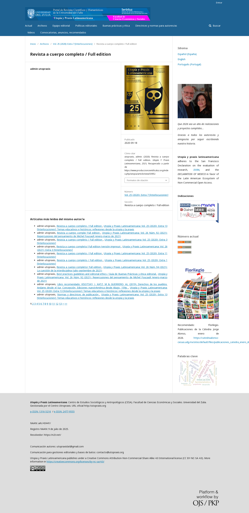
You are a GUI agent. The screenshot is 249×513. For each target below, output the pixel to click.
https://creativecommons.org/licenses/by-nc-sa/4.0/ (75, 461)
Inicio (33, 43)
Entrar (219, 2)
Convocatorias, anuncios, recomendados (63, 32)
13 (60, 303)
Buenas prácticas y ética (116, 25)
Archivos (42, 25)
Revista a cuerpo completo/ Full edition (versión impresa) (88, 246)
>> (65, 303)
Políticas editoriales (86, 25)
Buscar (216, 25)
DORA (196, 169)
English (181, 59)
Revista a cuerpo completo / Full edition (79, 226)
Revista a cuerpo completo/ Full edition (79, 267)
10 (50, 303)
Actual (28, 25)
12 (57, 303)
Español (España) (187, 54)
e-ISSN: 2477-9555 (64, 411)
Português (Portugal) (189, 64)
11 (53, 303)
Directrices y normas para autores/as (156, 25)
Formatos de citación (137, 180)
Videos (31, 32)
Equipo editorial (61, 25)
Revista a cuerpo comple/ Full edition (78, 232)
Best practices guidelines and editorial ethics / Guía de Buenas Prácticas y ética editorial (107, 274)
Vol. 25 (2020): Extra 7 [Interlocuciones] (72, 43)
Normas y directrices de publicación (78, 294)
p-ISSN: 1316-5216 (40, 411)
